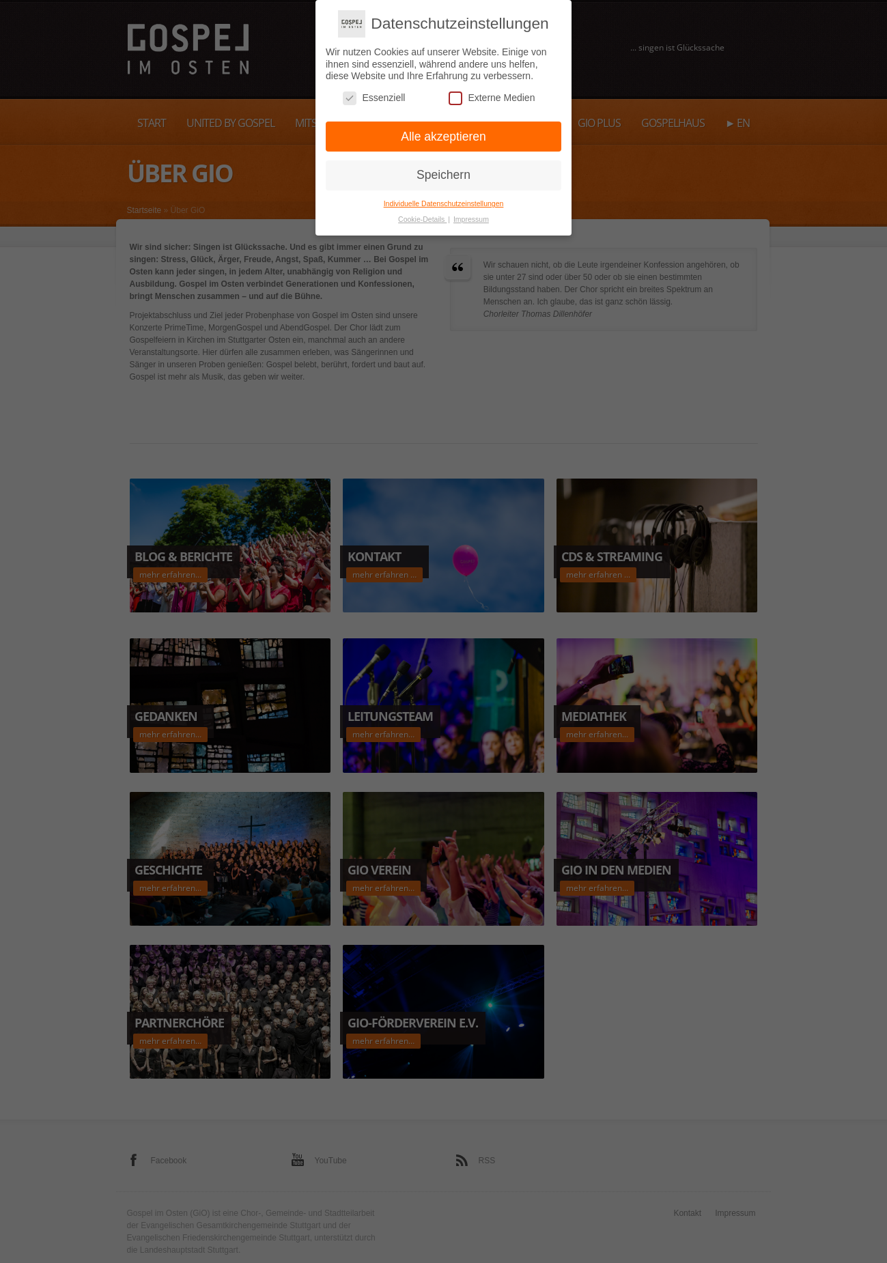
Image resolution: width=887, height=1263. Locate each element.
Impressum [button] (471, 214)
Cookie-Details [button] (422, 214)
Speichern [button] (443, 170)
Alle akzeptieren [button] (443, 132)
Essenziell (374, 93)
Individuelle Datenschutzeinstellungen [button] (444, 199)
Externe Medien (492, 93)
